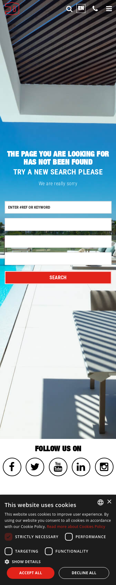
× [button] (109, 502)
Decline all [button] (84, 572)
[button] (58, 561)
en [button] (81, 8)
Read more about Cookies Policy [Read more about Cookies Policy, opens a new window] (76, 526)
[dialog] (58, 540)
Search (58, 277)
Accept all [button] (30, 572)
